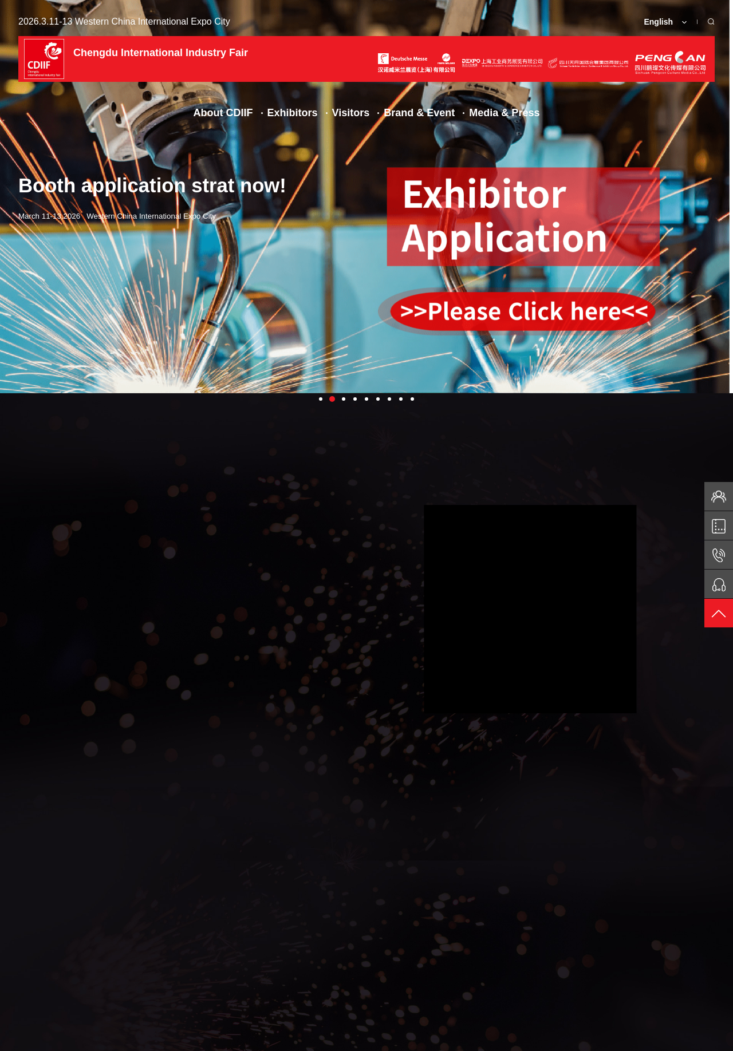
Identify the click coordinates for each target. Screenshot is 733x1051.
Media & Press (504, 113)
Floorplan (180, 993)
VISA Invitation (326, 993)
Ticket (248, 993)
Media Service (590, 993)
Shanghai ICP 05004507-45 (450, 1037)
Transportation (418, 993)
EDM (113, 993)
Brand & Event (419, 113)
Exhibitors (292, 113)
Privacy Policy (532, 1037)
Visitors (351, 113)
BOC (706, 1037)
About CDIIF (223, 113)
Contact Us (504, 993)
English (658, 21)
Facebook (45, 993)
